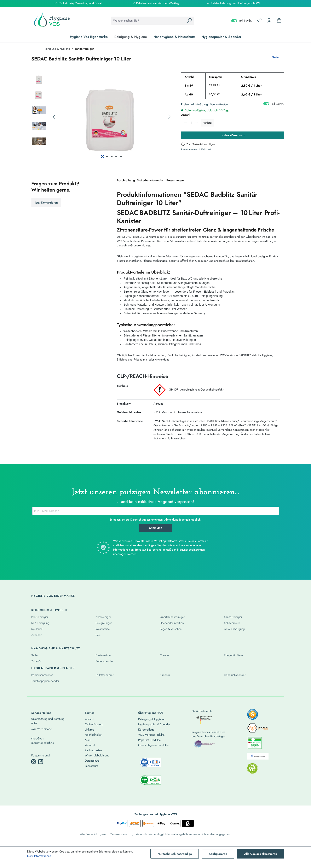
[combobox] (148, 21)
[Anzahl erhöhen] (197, 123)
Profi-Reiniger (39, 617)
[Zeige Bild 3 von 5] (112, 156)
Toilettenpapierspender (45, 681)
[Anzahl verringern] (185, 123)
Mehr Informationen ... (40, 856)
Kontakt (89, 719)
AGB (88, 740)
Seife (34, 655)
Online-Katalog (94, 724)
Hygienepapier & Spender (53, 668)
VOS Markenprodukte (151, 735)
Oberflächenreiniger (172, 617)
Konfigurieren (218, 854)
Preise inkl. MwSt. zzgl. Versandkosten (204, 104)
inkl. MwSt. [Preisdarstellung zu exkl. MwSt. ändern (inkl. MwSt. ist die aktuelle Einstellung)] (241, 20)
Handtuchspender (235, 675)
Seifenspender (104, 661)
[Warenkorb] (279, 20)
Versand (90, 745)
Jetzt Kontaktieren (46, 202)
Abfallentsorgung (234, 629)
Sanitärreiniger (233, 617)
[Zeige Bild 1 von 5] (102, 156)
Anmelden (155, 528)
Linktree (89, 729)
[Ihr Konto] (269, 20)
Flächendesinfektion (172, 623)
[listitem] (252, 716)
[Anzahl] (191, 123)
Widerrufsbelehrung (97, 755)
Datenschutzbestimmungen (146, 519)
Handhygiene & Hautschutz (55, 648)
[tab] (126, 180)
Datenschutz (92, 760)
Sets (98, 635)
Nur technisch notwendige (174, 854)
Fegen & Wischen (171, 629)
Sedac (276, 57)
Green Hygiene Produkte (153, 745)
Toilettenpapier (105, 675)
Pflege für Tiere (233, 655)
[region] (102, 117)
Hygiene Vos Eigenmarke (53, 596)
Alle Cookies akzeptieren (260, 854)
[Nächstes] (169, 117)
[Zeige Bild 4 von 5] (116, 156)
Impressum (91, 766)
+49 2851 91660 (41, 729)
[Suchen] (189, 21)
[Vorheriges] (54, 117)
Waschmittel (103, 629)
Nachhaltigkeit (93, 735)
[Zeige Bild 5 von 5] (121, 156)
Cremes (164, 655)
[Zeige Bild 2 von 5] (107, 156)
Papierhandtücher (42, 675)
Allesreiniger (103, 617)
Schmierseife (232, 623)
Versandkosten (144, 834)
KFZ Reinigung (40, 623)
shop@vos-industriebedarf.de (42, 740)
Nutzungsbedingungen (191, 549)
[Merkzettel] (259, 20)
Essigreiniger (104, 623)
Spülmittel (37, 629)
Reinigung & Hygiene (49, 610)
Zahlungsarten (93, 750)
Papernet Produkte (149, 740)
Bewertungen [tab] (175, 180)
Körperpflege (146, 729)
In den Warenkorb (232, 135)
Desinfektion (103, 655)
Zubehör (36, 635)
